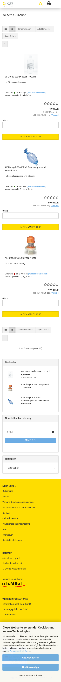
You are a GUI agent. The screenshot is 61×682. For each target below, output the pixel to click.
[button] (5, 29)
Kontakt (6, 513)
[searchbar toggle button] (41, 4)
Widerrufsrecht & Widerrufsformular (18, 507)
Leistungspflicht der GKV (14, 609)
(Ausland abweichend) (36, 92)
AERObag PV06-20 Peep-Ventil (20, 258)
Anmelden (30, 440)
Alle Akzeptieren (30, 657)
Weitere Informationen (30, 675)
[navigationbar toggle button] (57, 4)
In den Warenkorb (30, 136)
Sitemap (6, 496)
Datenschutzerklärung (20, 651)
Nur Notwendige (30, 667)
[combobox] (25, 29)
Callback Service (10, 518)
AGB (4, 529)
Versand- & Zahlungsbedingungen (18, 502)
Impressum (7, 535)
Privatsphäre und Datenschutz (16, 524)
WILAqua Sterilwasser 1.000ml (20, 76)
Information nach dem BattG (16, 604)
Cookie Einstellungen (12, 540)
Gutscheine (7, 491)
